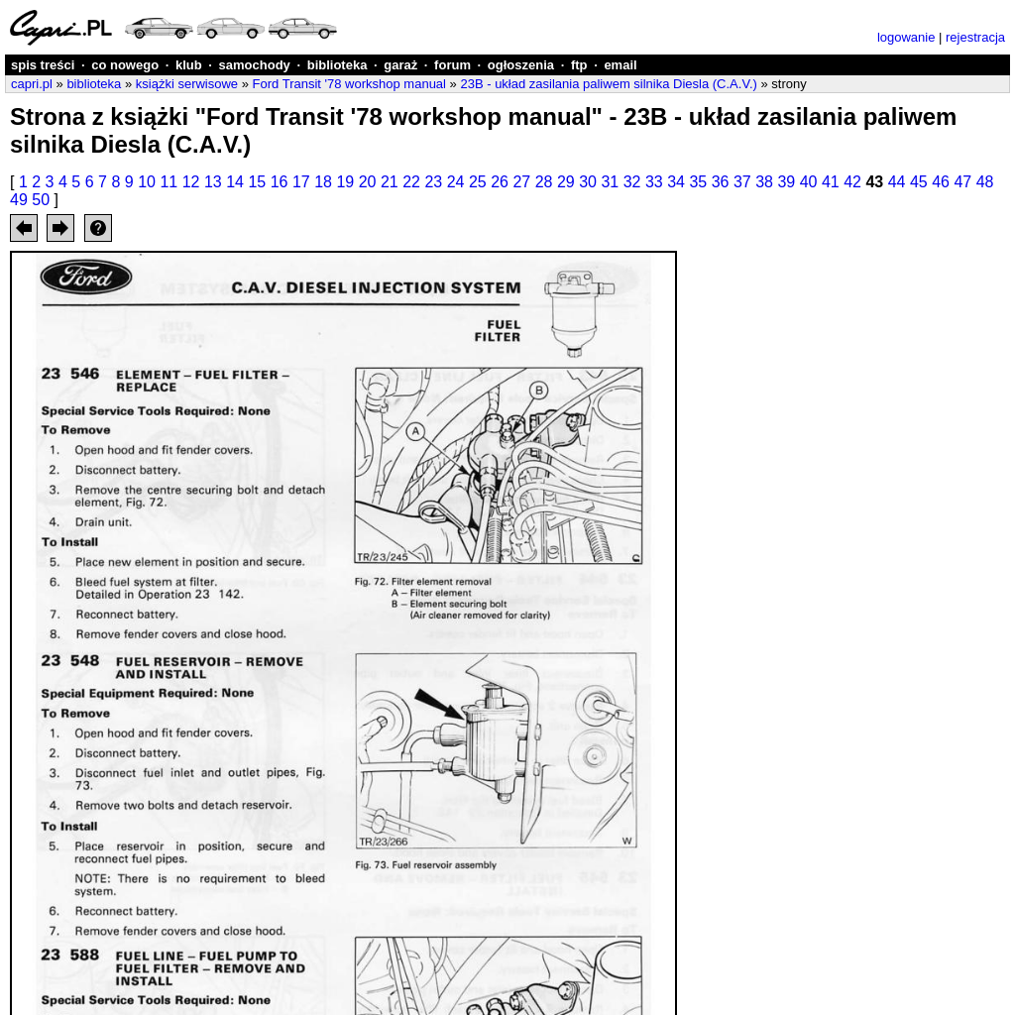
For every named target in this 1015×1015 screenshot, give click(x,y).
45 (919, 181)
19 (345, 181)
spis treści (42, 64)
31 (610, 181)
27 (521, 181)
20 (368, 181)
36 (721, 181)
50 (41, 199)
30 (588, 181)
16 (279, 181)
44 (897, 181)
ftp (579, 64)
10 (147, 181)
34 (676, 181)
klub (188, 64)
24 (456, 181)
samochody (254, 64)
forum (452, 64)
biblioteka (337, 64)
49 (19, 199)
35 (698, 181)
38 (764, 181)
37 (742, 181)
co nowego (125, 64)
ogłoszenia (521, 64)
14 (235, 181)
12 (191, 181)
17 (301, 181)
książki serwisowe (187, 83)
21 (389, 181)
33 (654, 181)
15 (257, 181)
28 (544, 181)
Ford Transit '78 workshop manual (349, 83)
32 (632, 181)
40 (809, 181)
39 (786, 181)
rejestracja (975, 37)
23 (433, 181)
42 (852, 181)
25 (478, 181)
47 (962, 181)
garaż (400, 64)
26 (499, 181)
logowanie (906, 37)
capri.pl (32, 83)
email (620, 64)
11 (168, 181)
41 (831, 181)
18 (323, 181)
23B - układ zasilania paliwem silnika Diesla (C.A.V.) (608, 83)
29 (566, 181)
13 (213, 181)
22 (411, 181)
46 (941, 181)
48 (985, 181)
